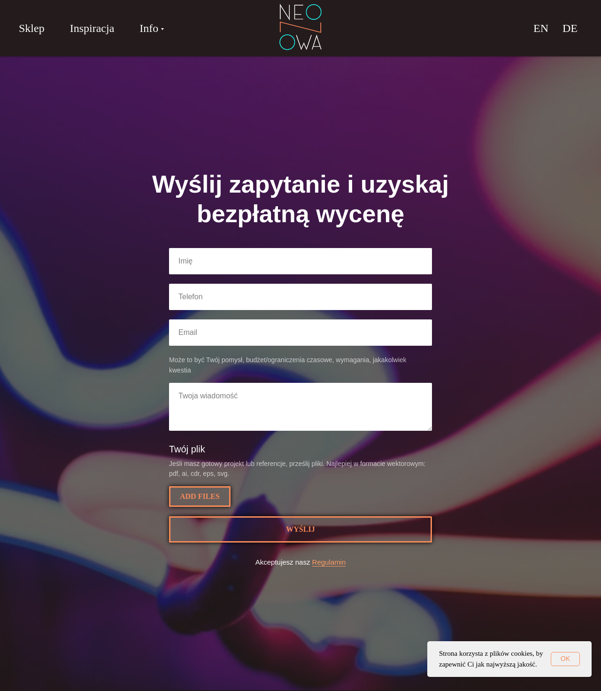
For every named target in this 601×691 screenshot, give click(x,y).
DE (570, 28)
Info (148, 28)
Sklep (32, 28)
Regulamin (329, 562)
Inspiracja (92, 28)
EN (540, 28)
